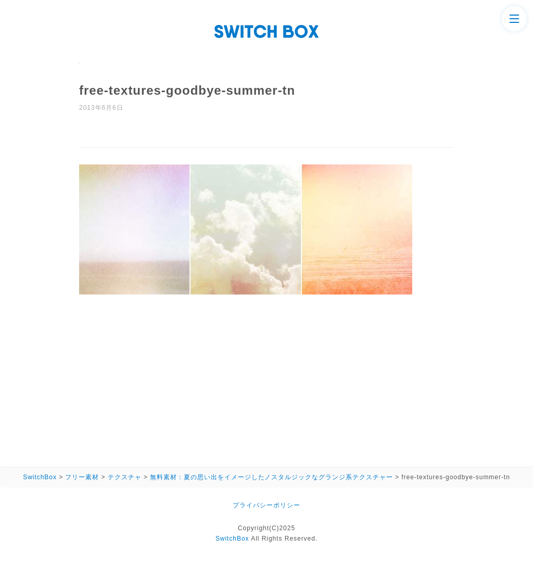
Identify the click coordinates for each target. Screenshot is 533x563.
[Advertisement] (266, 377)
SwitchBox (232, 538)
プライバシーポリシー (266, 505)
